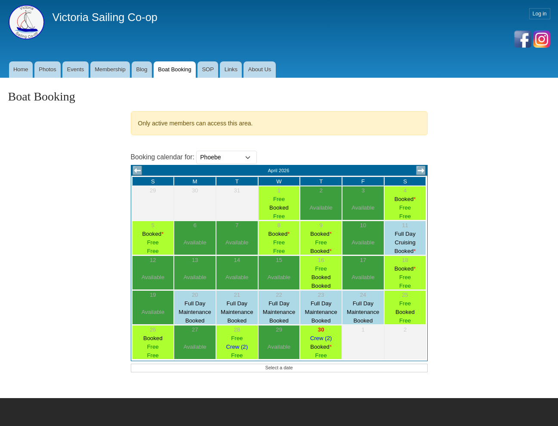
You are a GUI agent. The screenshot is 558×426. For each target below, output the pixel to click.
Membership (110, 69)
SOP (207, 69)
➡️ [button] (421, 170)
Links (231, 69)
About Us (259, 69)
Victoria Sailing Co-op (104, 17)
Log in (540, 14)
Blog (141, 69)
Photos (47, 69)
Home (20, 69)
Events (75, 69)
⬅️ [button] (137, 170)
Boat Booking (174, 69)
